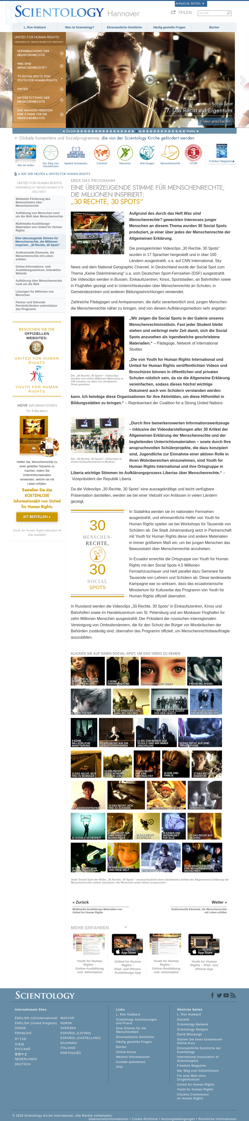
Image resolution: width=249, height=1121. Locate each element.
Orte (119, 1067)
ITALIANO (68, 1048)
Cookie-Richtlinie (145, 1119)
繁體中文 (21, 1054)
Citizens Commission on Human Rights (193, 1096)
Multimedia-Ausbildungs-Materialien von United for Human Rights (39, 227)
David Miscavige (189, 1034)
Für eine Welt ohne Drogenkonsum (191, 1077)
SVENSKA (68, 1028)
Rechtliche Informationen (217, 1119)
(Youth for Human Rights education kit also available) (37, 532)
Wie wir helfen (26, 165)
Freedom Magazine (222, 162)
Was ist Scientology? (79, 27)
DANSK (20, 1028)
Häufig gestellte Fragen (169, 27)
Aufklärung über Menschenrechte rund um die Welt (39, 282)
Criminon (102, 154)
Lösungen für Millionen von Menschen (35, 293)
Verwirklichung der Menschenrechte (33, 53)
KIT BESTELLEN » (37, 516)
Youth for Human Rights (195, 1089)
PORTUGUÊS (71, 1053)
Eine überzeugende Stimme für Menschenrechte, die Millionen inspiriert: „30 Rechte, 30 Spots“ (37, 242)
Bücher (214, 27)
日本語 (19, 1044)
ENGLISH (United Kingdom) (36, 1023)
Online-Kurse (126, 1052)
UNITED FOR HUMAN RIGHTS (69, 174)
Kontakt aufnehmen (130, 1062)
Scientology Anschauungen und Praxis (136, 1021)
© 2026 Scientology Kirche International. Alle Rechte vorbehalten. (62, 1115)
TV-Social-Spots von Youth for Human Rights (37, 78)
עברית (21, 1039)
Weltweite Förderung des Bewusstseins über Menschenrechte (33, 202)
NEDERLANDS (26, 1059)
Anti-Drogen (147, 154)
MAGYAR (67, 1018)
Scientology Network (192, 1024)
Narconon (125, 154)
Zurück (71, 131)
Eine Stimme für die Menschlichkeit (131, 1030)
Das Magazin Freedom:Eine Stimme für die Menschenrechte (35, 114)
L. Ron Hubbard (35, 27)
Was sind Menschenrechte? (32, 66)
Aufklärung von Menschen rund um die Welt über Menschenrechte (39, 214)
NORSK (66, 1023)
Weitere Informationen (133, 1057)
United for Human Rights (195, 1084)
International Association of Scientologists (198, 1059)
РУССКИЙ (22, 1049)
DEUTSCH (23, 1064)
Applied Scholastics (76, 154)
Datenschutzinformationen (108, 1119)
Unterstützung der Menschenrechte (33, 100)
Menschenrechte (170, 154)
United (22, 89)
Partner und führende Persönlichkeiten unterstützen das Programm (36, 306)
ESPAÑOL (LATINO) (76, 1033)
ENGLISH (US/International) (36, 1018)
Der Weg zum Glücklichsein (51, 155)
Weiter (191, 131)
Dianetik (183, 1019)
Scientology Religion (192, 1029)
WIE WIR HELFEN (33, 174)
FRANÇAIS (23, 1033)
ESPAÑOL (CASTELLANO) (81, 1038)
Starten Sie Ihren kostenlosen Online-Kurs (199, 1041)
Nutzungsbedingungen (178, 1119)
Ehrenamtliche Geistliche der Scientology (199, 1050)
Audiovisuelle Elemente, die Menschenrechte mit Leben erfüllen (35, 256)
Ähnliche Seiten (190, 3)
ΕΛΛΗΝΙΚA (69, 1043)
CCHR (193, 154)
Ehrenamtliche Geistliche (124, 27)
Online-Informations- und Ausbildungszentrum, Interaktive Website (38, 270)
